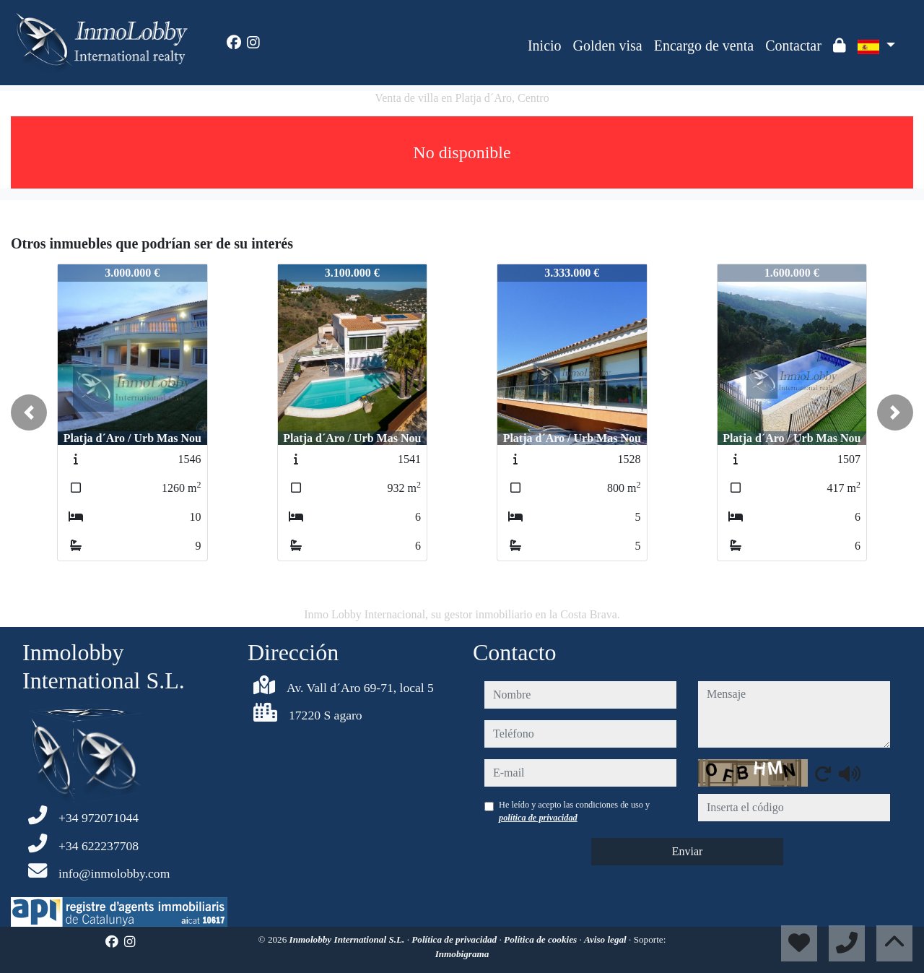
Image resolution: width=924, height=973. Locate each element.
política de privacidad (538, 818)
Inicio (545, 45)
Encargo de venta (704, 45)
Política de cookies (541, 939)
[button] (29, 412)
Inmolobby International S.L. (348, 939)
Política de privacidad (455, 939)
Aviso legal (606, 939)
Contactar (793, 45)
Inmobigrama (462, 953)
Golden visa (607, 45)
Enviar (687, 851)
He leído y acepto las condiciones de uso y (574, 811)
